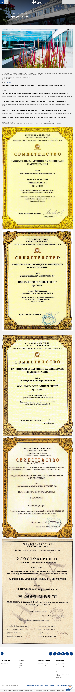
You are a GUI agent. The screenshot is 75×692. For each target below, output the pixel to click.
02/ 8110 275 (7, 81)
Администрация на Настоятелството (60, 664)
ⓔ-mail (2, 670)
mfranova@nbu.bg (10, 82)
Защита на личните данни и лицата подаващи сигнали (56, 685)
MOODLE (21, 663)
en (72, 2)
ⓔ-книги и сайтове (23, 667)
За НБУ (14, 13)
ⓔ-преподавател (5, 667)
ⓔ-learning (21, 660)
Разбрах (68, 690)
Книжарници (40, 669)
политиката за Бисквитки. (61, 690)
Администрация (60, 660)
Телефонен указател (39, 685)
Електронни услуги (5, 660)
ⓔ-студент (3, 665)
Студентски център (43, 663)
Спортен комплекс (42, 665)
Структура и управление (23, 13)
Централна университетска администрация (63, 667)
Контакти (70, 685)
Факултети (59, 677)
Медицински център (42, 667)
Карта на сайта (30, 685)
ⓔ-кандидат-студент (6, 663)
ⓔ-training (21, 670)
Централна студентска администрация (62, 670)
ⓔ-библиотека (22, 665)
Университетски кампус (44, 660)
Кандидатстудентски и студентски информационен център (63, 674)
